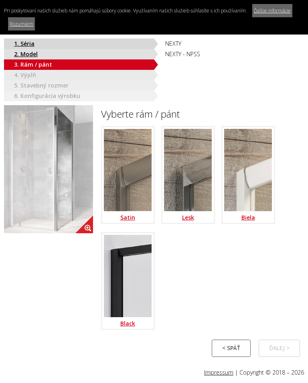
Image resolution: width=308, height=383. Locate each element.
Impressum (218, 372)
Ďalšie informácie (272, 10)
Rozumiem (21, 23)
